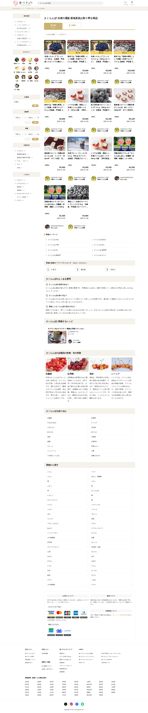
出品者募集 (45, 653)
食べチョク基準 (29, 656)
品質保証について (30, 659)
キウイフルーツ (52, 500)
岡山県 (27, 692)
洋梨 (92, 519)
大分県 (64, 695)
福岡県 (113, 692)
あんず (49, 528)
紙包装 (21, 200)
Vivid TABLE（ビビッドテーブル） (111, 653)
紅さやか (50, 432)
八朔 (48, 552)
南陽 (48, 441)
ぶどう (49, 486)
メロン (93, 481)
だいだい (94, 533)
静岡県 (89, 687)
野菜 (23, 63)
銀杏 (48, 575)
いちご (49, 472)
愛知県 (101, 687)
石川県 (27, 687)
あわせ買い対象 (24, 32)
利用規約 (62, 662)
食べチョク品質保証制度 (121, 615)
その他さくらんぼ (53, 455)
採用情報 (62, 672)
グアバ (49, 580)
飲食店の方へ (29, 662)
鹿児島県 (89, 695)
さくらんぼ (95, 490)
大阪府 (52, 689)
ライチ (93, 584)
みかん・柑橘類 (96, 476)
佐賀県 (27, 695)
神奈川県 (89, 684)
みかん (49, 556)
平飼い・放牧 (23, 161)
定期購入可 (63, 34)
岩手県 (52, 681)
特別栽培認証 (23, 183)
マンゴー (50, 519)
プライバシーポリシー (66, 665)
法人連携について (47, 666)
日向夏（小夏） (96, 547)
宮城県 (64, 681)
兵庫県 (64, 689)
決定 (35, 122)
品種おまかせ (95, 455)
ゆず (92, 556)
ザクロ (93, 575)
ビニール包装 (23, 197)
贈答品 (21, 187)
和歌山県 (89, 689)
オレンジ (94, 542)
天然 (20, 168)
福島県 (101, 681)
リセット (27, 122)
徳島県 (64, 692)
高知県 (101, 692)
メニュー (132, 3)
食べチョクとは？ (30, 653)
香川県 (76, 692)
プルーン (94, 514)
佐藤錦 (49, 418)
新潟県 (101, 684)
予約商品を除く (24, 45)
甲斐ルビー (95, 446)
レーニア (94, 422)
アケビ (93, 523)
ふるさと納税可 (24, 25)
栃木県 (27, 684)
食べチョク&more (107, 659)
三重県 (113, 687)
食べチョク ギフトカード (86, 659)
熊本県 (52, 695)
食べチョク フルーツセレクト (110, 656)
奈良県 (76, 689)
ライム (93, 566)
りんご (49, 476)
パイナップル (95, 505)
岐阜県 (76, 687)
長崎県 (39, 695)
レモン (49, 566)
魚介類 (30, 72)
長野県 (64, 687)
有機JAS (21, 180)
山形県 (89, 681)
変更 (35, 105)
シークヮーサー (52, 533)
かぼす (93, 561)
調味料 (23, 81)
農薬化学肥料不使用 (25, 157)
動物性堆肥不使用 (24, 194)
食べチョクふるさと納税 (86, 653)
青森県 (39, 681)
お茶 (17, 81)
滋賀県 (27, 689)
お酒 (36, 72)
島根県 (113, 689)
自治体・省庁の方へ (47, 669)
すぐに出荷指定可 (24, 42)
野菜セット (17, 63)
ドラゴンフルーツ (97, 528)
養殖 (20, 164)
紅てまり (94, 432)
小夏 (92, 451)
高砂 (48, 437)
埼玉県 (52, 684)
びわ (48, 514)
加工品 (36, 81)
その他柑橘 (51, 537)
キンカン (94, 570)
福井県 (39, 687)
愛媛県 (89, 692)
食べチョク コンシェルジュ (86, 656)
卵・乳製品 (17, 72)
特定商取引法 (63, 668)
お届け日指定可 (24, 38)
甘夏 (92, 537)
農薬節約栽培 (23, 154)
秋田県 (76, 681)
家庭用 (21, 190)
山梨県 (52, 687)
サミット (50, 446)
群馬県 (39, 684)
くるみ (93, 580)
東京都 (76, 684)
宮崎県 (76, 695)
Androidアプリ (106, 662)
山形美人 (94, 441)
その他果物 (51, 584)
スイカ (49, 505)
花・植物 (16, 89)
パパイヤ (94, 509)
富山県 (113, 684)
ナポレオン (51, 427)
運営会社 (62, 653)
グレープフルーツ (53, 547)
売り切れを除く (24, 28)
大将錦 (93, 437)
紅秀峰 (93, 418)
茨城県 (113, 681)
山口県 (52, 692)
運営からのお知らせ (65, 659)
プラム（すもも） (53, 523)
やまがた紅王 (51, 422)
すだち (49, 561)
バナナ (49, 509)
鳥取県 (101, 689)
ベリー (93, 472)
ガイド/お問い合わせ (65, 656)
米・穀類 (30, 81)
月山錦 (93, 427)
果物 (30, 63)
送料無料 (21, 22)
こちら (56, 602)
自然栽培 (21, 151)
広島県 (39, 692)
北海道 (27, 681)
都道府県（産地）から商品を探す (36, 678)
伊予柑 (49, 542)
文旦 (48, 570)
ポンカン (94, 552)
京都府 (39, 689)
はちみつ (23, 72)
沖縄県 (101, 695)
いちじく (50, 495)
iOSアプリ (82, 662)
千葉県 (64, 684)
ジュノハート (51, 451)
